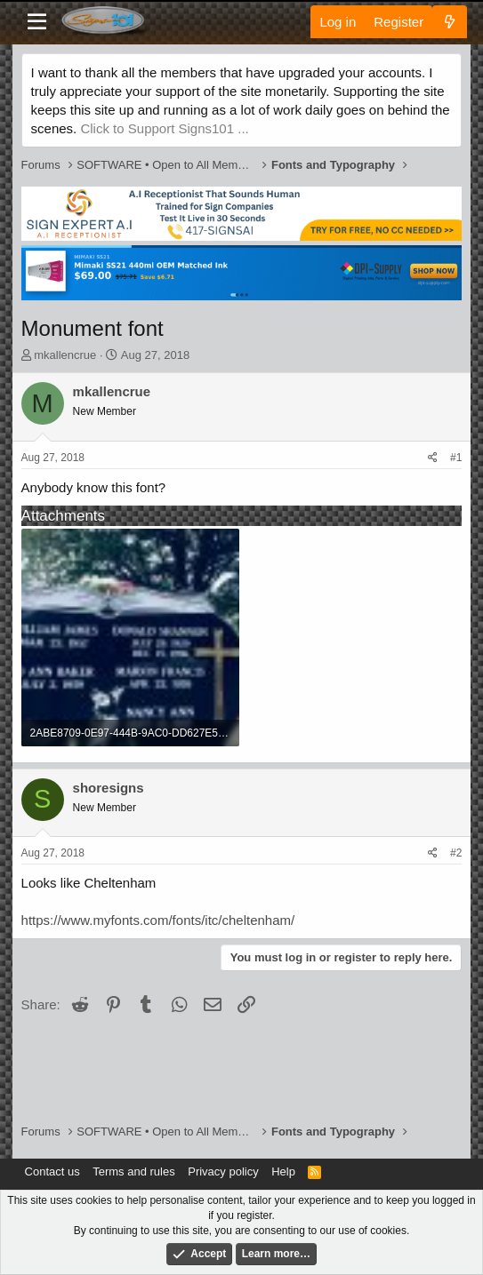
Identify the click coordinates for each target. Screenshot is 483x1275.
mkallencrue (65, 355)
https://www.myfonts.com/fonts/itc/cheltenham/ (158, 920)
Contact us (52, 1171)
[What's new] (449, 21)
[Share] (433, 458)
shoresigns (108, 787)
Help (283, 1171)
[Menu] (37, 22)
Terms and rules (133, 1171)
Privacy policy (223, 1171)
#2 (456, 853)
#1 (456, 457)
